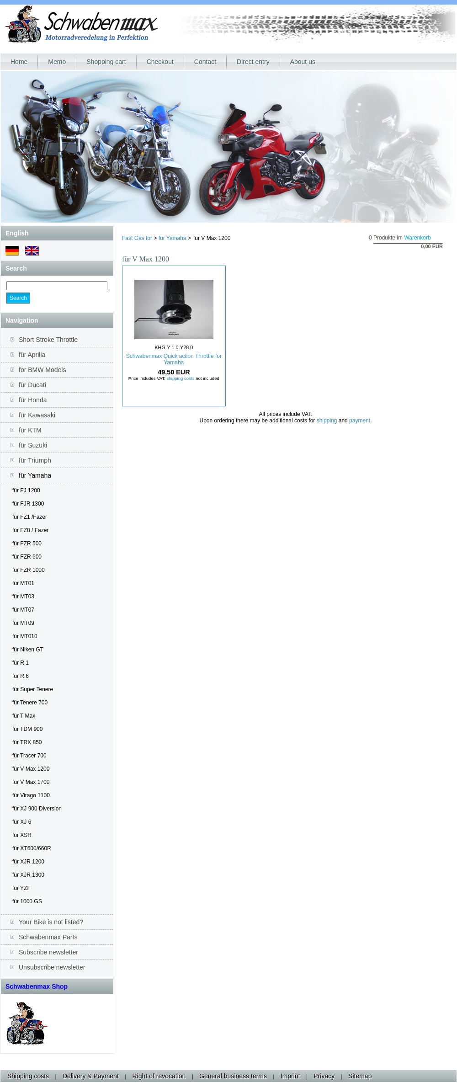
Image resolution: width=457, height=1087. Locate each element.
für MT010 (24, 636)
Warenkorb (417, 237)
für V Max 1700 (30, 782)
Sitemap (360, 1076)
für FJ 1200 (26, 490)
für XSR (22, 835)
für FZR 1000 (28, 570)
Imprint (290, 1076)
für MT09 (23, 623)
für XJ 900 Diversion (37, 808)
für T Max (23, 716)
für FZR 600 (27, 557)
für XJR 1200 (28, 861)
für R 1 (20, 663)
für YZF (21, 888)
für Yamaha (172, 238)
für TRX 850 (27, 742)
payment (359, 420)
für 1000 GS (27, 901)
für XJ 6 (21, 822)
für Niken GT (27, 649)
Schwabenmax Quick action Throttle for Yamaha (174, 359)
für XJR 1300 (28, 875)
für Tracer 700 (29, 755)
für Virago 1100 (31, 795)
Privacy (324, 1076)
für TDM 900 (27, 729)
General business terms (233, 1076)
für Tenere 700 (30, 702)
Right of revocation (159, 1076)
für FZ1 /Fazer (29, 517)
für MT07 (23, 610)
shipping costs (181, 378)
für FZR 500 (27, 543)
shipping (327, 420)
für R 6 (20, 676)
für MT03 (23, 596)
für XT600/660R (31, 848)
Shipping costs (28, 1076)
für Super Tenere (32, 689)
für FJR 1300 (28, 504)
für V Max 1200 (30, 769)
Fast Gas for (137, 238)
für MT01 (23, 583)
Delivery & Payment (91, 1076)
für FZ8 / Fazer (30, 530)
